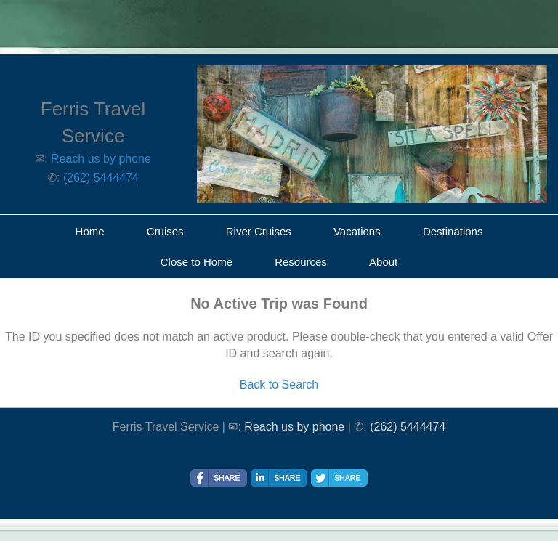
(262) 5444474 (101, 177)
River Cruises (258, 231)
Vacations (357, 231)
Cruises (165, 231)
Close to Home (196, 262)
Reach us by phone (101, 158)
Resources (301, 262)
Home (90, 231)
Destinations (453, 231)
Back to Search (279, 384)
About (383, 262)
